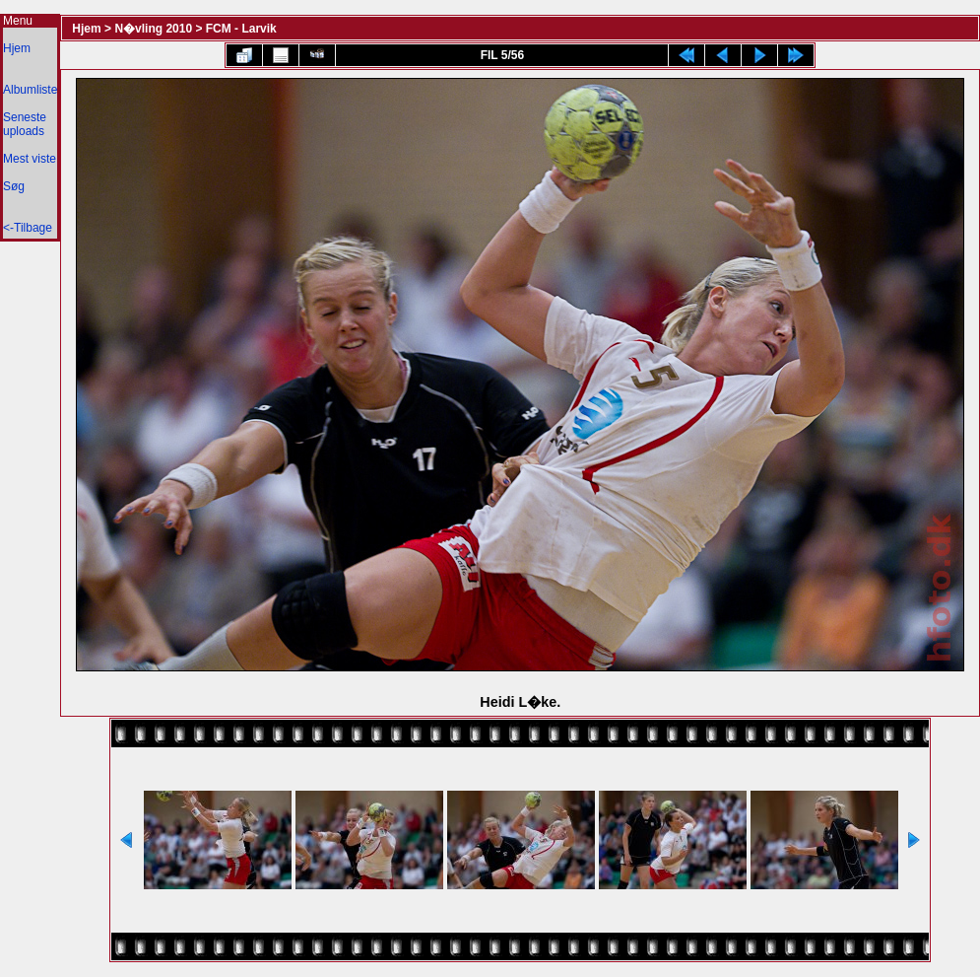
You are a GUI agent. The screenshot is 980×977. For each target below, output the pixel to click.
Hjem (17, 48)
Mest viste (29, 159)
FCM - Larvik (241, 28)
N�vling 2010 (153, 28)
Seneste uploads (24, 124)
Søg (14, 186)
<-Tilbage (27, 228)
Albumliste (30, 90)
